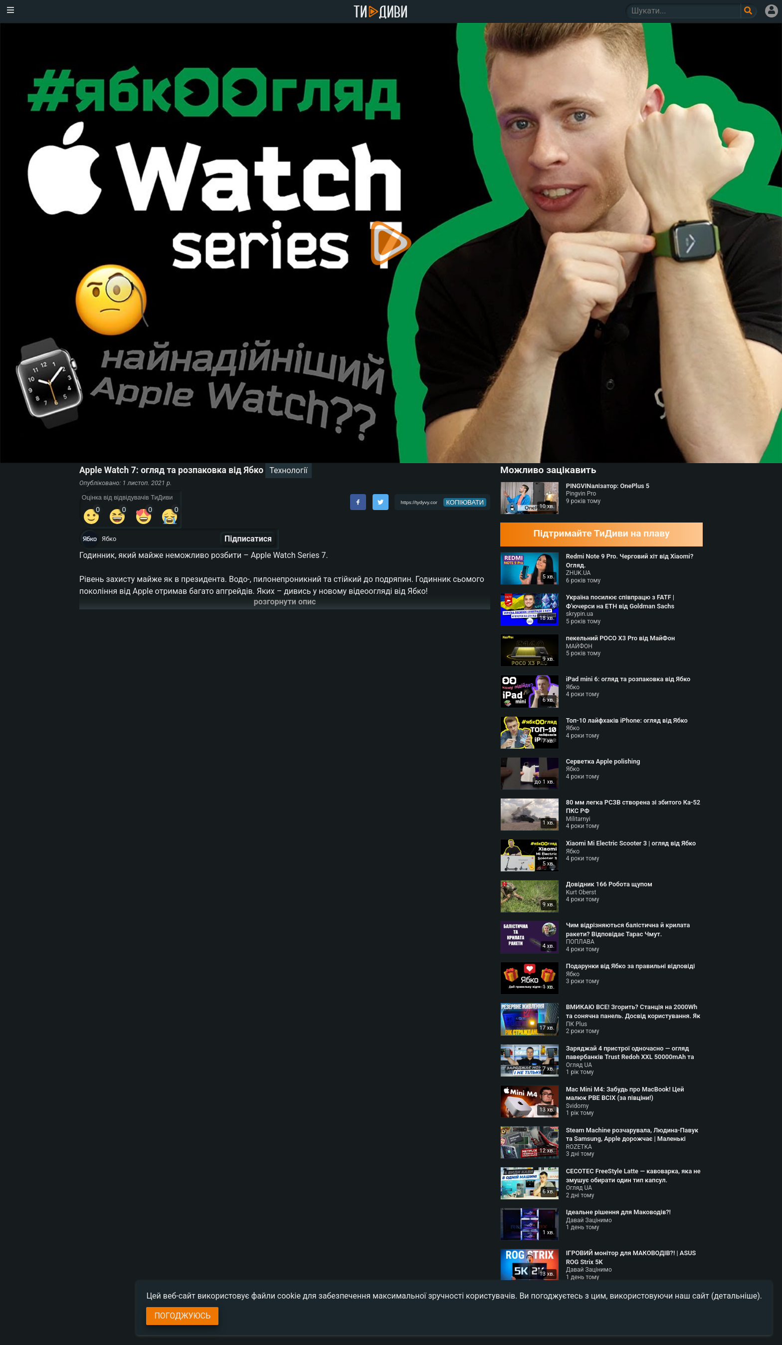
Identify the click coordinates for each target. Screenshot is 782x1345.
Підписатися (248, 538)
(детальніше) (735, 1296)
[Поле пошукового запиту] (749, 10)
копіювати (465, 502)
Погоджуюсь (182, 1316)
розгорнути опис (285, 601)
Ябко (109, 538)
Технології (288, 470)
